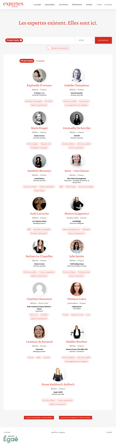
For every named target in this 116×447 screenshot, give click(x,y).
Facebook (108, 5)
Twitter (99, 5)
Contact (89, 5)
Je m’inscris (63, 5)
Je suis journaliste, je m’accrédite (39, 418)
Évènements (77, 5)
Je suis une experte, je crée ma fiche (75, 418)
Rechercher (103, 40)
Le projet (37, 5)
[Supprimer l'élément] (21, 40)
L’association (50, 5)
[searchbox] (47, 40)
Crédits (109, 432)
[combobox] (39, 40)
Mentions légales (58, 432)
